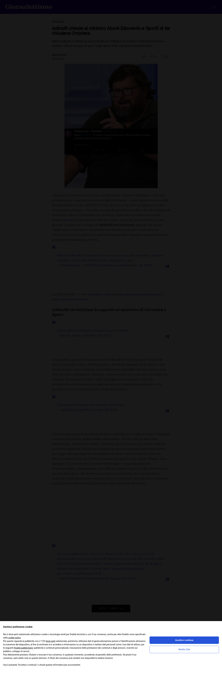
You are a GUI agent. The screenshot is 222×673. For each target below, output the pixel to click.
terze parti (50, 641)
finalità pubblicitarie (23, 648)
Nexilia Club (184, 649)
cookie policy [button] (14, 637)
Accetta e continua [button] (184, 640)
